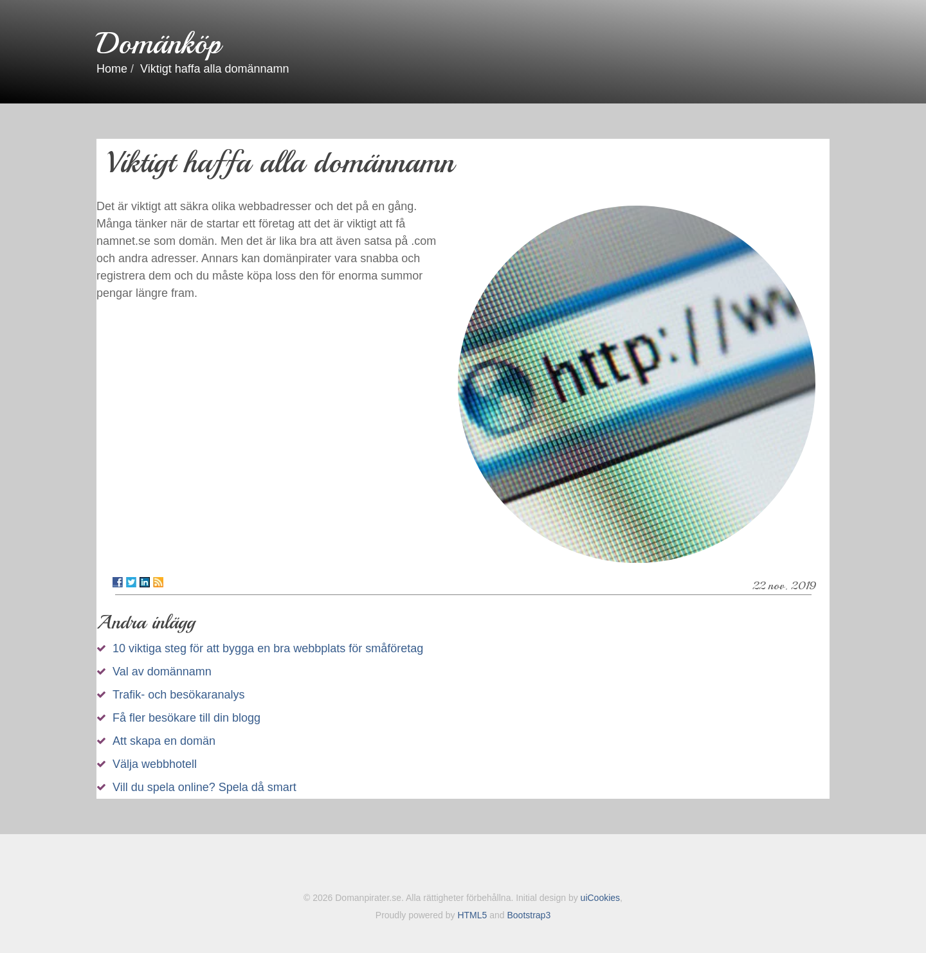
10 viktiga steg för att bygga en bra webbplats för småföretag (268, 648)
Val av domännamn (162, 671)
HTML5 (472, 915)
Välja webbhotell (155, 764)
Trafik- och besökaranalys (178, 694)
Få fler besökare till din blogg (186, 717)
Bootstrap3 (528, 915)
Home (111, 68)
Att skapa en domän (164, 741)
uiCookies (600, 898)
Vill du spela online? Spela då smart (204, 787)
